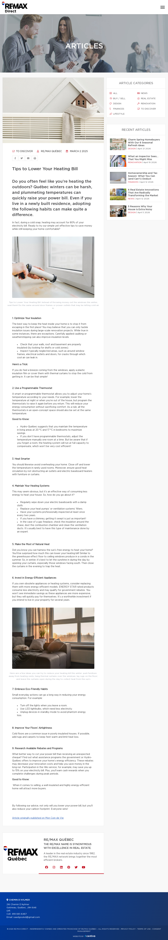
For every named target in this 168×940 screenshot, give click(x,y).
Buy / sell (118, 98)
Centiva (90, 936)
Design (115, 103)
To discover (22, 151)
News (142, 93)
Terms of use (144, 929)
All (113, 93)
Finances (117, 109)
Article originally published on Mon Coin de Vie (38, 818)
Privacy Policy (128, 929)
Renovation (146, 103)
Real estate (146, 98)
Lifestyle (117, 114)
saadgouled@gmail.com (26, 917)
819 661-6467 (19, 914)
